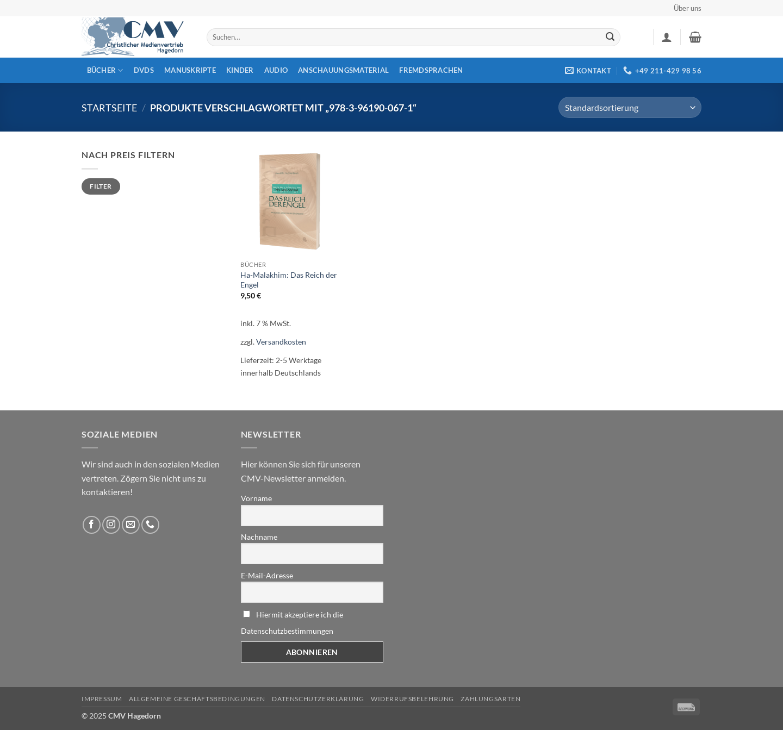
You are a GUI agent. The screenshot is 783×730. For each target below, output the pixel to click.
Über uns (687, 8)
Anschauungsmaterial (343, 70)
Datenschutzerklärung (318, 699)
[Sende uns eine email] (131, 525)
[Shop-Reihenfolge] (629, 107)
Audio (276, 70)
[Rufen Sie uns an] (150, 525)
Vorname (256, 498)
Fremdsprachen (431, 70)
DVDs (144, 70)
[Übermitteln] (610, 37)
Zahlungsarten (490, 699)
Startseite (109, 108)
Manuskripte (190, 70)
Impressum (102, 699)
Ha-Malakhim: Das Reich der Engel (288, 280)
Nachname (259, 536)
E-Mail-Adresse (267, 575)
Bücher (105, 70)
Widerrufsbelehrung (412, 699)
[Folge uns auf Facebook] (92, 525)
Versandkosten (281, 341)
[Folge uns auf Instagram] (111, 525)
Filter (100, 186)
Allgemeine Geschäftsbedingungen (197, 699)
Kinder (240, 70)
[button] (666, 37)
